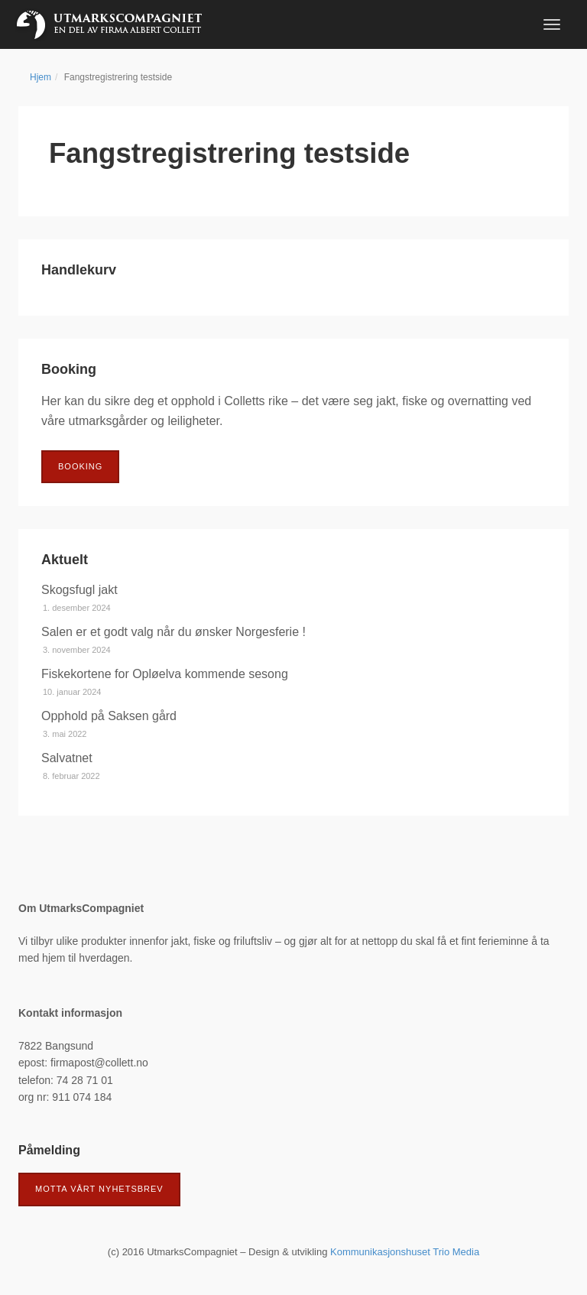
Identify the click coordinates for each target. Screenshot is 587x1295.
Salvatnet (66, 757)
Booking (80, 466)
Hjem (40, 77)
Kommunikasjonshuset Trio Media (404, 1252)
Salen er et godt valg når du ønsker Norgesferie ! (173, 631)
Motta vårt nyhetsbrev (99, 1188)
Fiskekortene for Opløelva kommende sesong (164, 673)
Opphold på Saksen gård (109, 715)
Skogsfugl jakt (79, 589)
